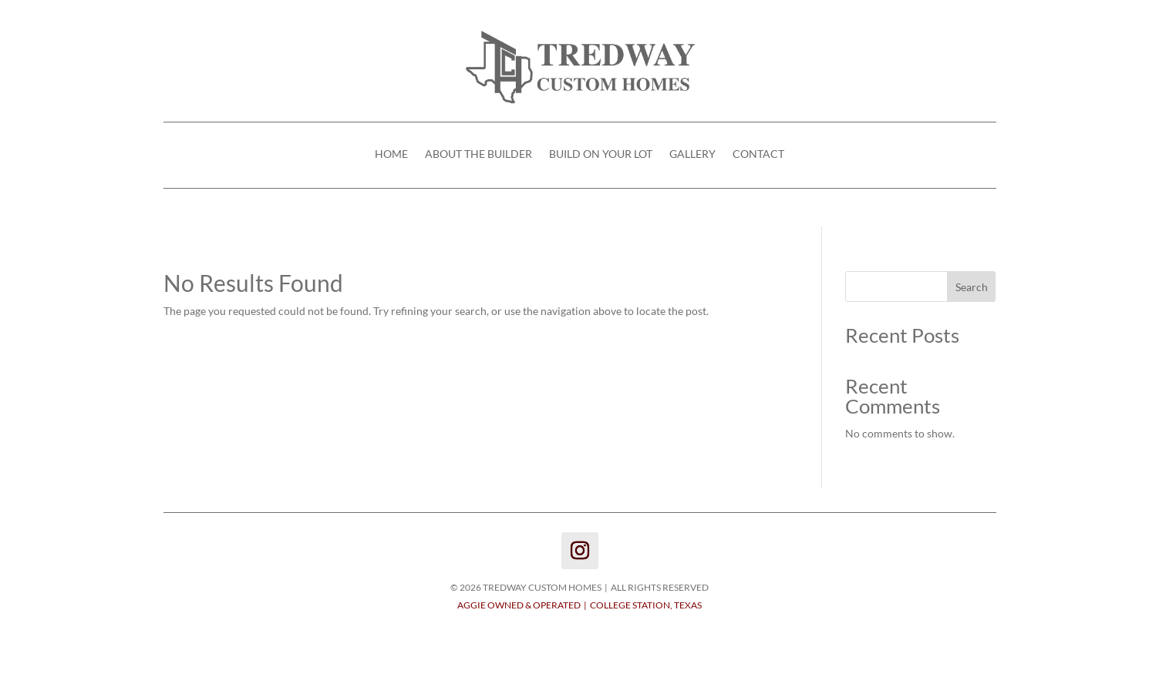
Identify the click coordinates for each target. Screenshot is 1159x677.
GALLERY (692, 154)
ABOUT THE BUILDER (478, 154)
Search (971, 286)
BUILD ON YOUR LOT (600, 154)
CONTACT (758, 154)
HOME (391, 154)
